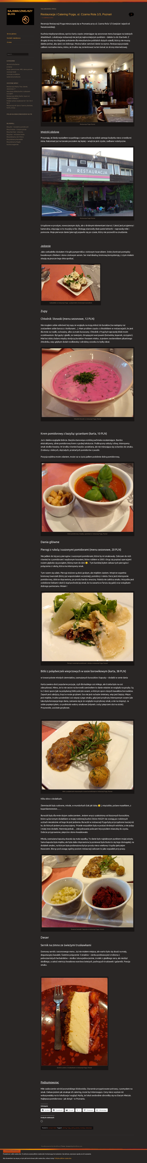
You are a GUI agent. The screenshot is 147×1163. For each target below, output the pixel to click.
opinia (73, 1128)
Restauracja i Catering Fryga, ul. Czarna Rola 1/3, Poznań (76, 14)
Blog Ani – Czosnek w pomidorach (17, 127)
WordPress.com (77, 1146)
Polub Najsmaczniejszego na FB (19, 114)
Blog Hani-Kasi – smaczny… (15, 132)
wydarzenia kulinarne (13, 77)
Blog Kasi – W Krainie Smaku (16, 134)
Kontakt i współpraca (13, 38)
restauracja (88, 1128)
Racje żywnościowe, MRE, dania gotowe (19, 69)
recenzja (82, 1128)
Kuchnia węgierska (12, 144)
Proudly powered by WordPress (50, 1146)
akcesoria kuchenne (13, 64)
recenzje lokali (11, 72)
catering (64, 1128)
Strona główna (11, 34)
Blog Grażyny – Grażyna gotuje (16, 129)
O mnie (9, 42)
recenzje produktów (13, 74)
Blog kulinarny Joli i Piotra (15, 137)
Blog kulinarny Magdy (14, 142)
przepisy (9, 67)
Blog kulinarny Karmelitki (15, 139)
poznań (77, 1128)
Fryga (68, 1128)
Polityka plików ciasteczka (63, 1158)
